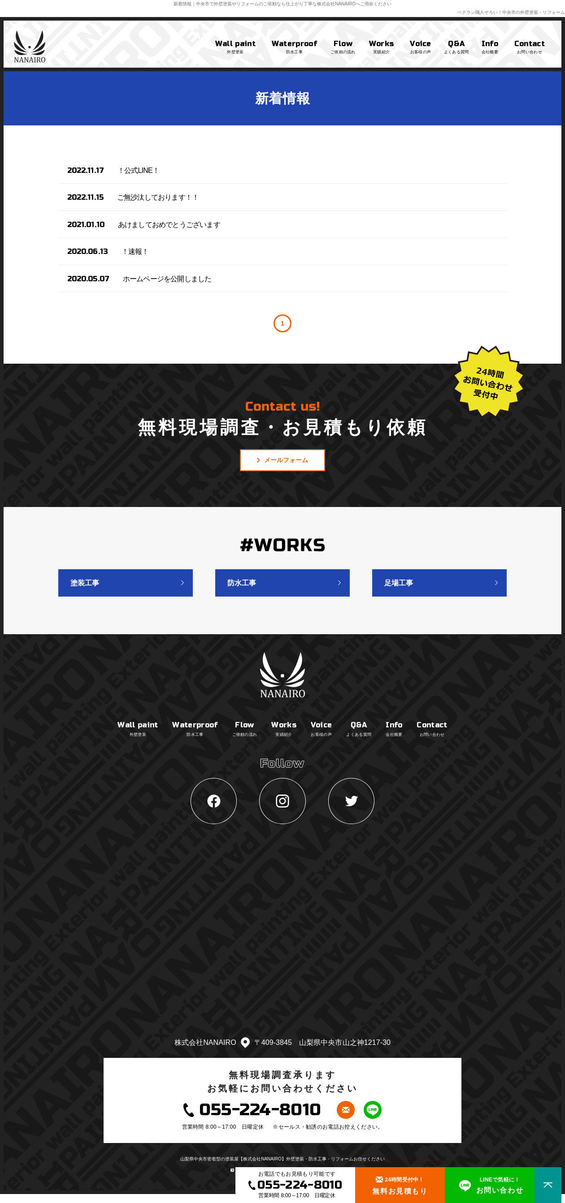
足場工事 (398, 583)
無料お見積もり (400, 1184)
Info (490, 47)
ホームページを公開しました (167, 279)
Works (381, 47)
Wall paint (235, 47)
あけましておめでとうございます (169, 224)
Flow (343, 47)
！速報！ (135, 251)
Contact (529, 47)
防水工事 (241, 583)
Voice (420, 47)
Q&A (456, 47)
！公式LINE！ (138, 170)
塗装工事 (84, 583)
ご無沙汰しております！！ (158, 197)
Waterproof (294, 47)
